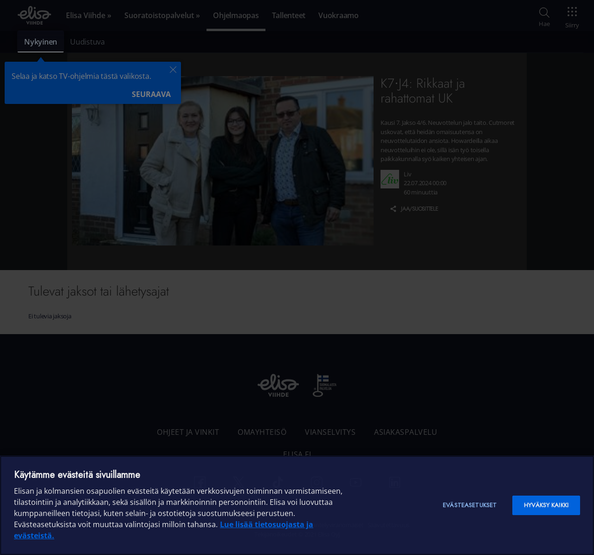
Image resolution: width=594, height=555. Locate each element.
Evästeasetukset (470, 505)
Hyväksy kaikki (546, 505)
